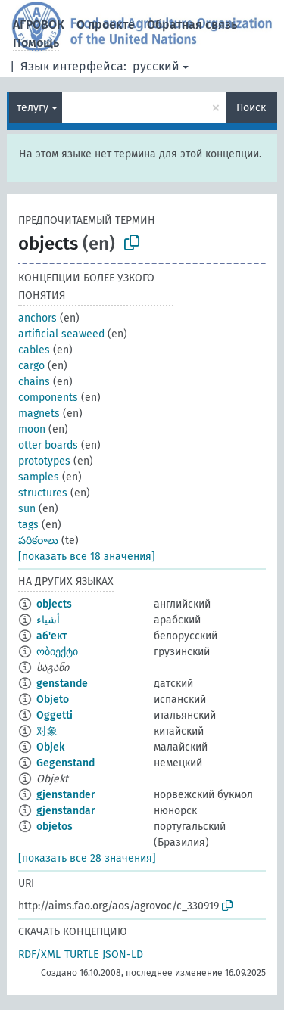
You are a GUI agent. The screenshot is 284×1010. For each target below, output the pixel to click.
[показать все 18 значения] (86, 556)
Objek (50, 747)
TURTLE (81, 954)
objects (54, 604)
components (48, 397)
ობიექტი (57, 651)
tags (28, 524)
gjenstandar (65, 810)
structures (42, 492)
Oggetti (54, 715)
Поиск (251, 107)
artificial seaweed (61, 334)
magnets (39, 413)
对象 (47, 731)
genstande (62, 683)
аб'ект (51, 635)
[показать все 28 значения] (87, 858)
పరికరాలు (38, 540)
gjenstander (65, 794)
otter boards (48, 445)
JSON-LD (122, 954)
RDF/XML (39, 954)
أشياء (48, 620)
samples (38, 477)
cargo (31, 365)
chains (34, 381)
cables (34, 349)
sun (27, 508)
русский (156, 66)
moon (31, 429)
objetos (54, 826)
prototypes (44, 461)
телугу (32, 107)
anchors (37, 318)
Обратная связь (192, 24)
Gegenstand (65, 763)
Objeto (52, 699)
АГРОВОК (38, 24)
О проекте (105, 24)
